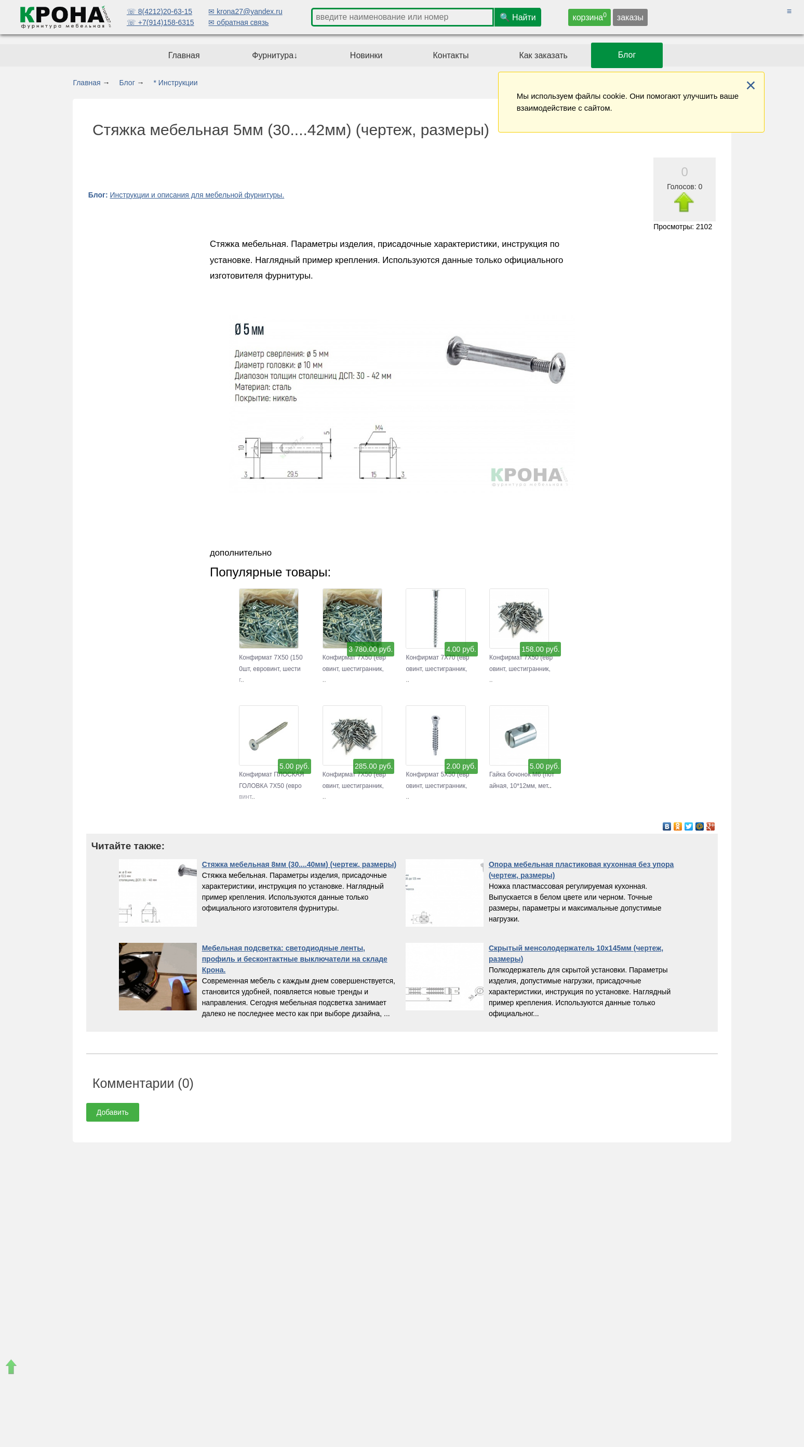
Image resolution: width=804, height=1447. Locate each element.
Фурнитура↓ (275, 55)
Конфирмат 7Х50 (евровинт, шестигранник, (354, 658)
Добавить (113, 1112)
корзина (589, 16)
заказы (630, 17)
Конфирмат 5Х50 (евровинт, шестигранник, (437, 775)
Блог (627, 55)
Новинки (366, 55)
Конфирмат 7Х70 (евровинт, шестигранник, (437, 658)
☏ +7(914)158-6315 (160, 22)
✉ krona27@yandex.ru (245, 11)
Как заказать (543, 55)
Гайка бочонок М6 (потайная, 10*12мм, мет (521, 775)
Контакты (450, 55)
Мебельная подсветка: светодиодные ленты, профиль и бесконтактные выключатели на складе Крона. (294, 959)
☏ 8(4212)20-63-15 (159, 11)
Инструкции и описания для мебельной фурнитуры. (197, 195)
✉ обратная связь (238, 22)
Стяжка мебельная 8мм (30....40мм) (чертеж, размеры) (299, 864)
